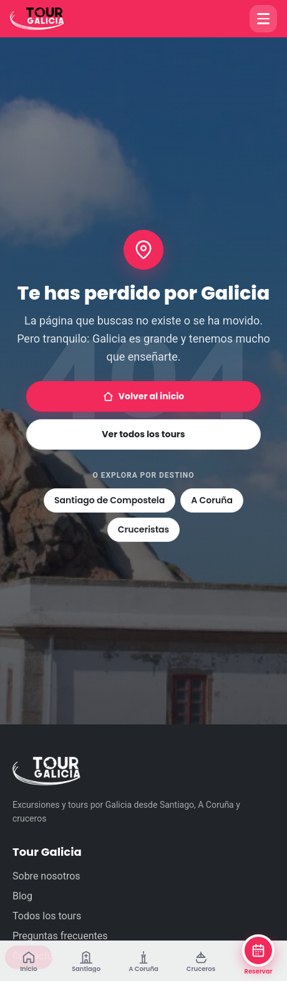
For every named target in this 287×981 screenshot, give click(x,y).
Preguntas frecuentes (59, 936)
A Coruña (212, 500)
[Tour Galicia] (48, 19)
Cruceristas (143, 529)
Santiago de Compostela (109, 500)
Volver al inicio (143, 396)
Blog (22, 896)
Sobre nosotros (46, 876)
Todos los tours (46, 916)
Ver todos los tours (143, 434)
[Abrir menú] (263, 18)
